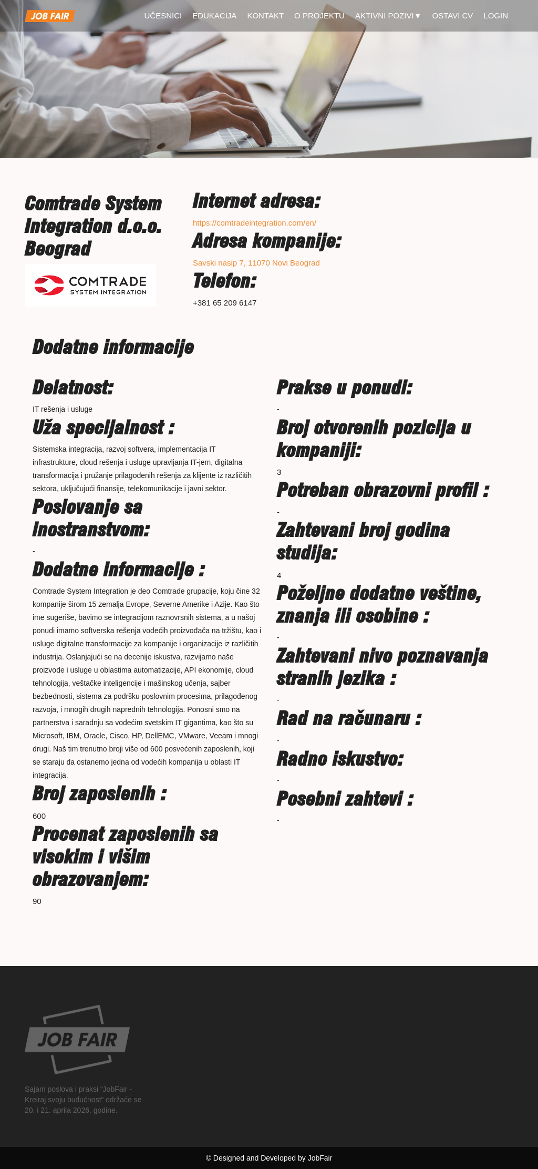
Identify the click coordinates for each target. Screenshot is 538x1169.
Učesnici (163, 15)
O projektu (319, 15)
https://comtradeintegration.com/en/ (254, 222)
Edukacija (214, 15)
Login (495, 15)
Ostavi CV (452, 15)
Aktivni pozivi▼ (388, 15)
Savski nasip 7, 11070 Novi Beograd (256, 262)
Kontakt (265, 15)
